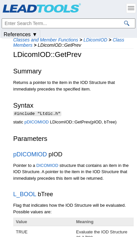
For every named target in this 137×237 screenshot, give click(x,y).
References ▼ (20, 34)
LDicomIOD (95, 39)
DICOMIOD (47, 166)
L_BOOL (24, 195)
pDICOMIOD (36, 122)
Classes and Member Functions (45, 39)
